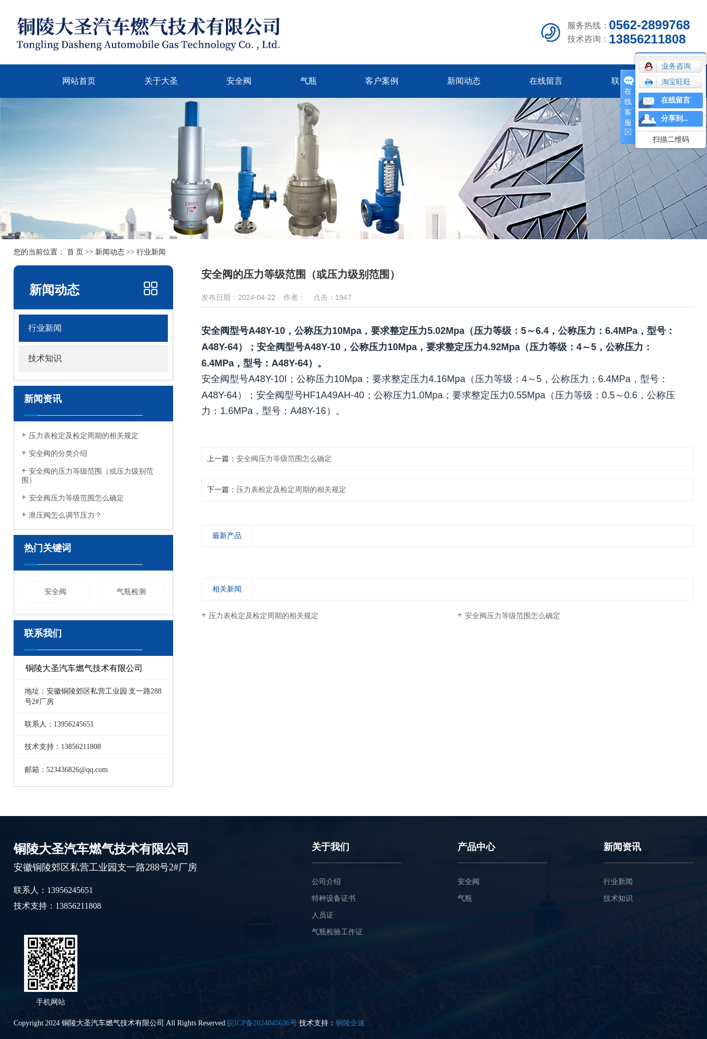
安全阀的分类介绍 (58, 453)
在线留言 (546, 80)
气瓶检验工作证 (337, 932)
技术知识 (45, 358)
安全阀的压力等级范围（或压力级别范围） (87, 475)
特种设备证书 (334, 898)
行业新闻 (45, 327)
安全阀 (239, 80)
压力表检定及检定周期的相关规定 (84, 436)
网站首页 (79, 80)
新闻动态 (464, 80)
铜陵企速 (350, 1023)
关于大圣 (161, 80)
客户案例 (381, 80)
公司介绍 (326, 882)
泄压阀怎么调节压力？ (65, 515)
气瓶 (308, 80)
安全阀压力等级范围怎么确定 (76, 498)
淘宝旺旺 (667, 82)
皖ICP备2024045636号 (262, 1023)
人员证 (323, 915)
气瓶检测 (131, 592)
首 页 (75, 252)
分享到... (675, 118)
